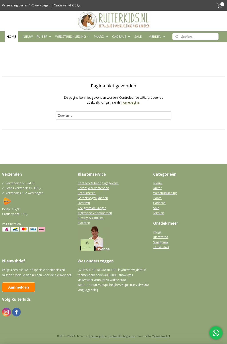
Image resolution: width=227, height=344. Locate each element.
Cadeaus (159, 203)
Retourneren (87, 193)
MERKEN (157, 36)
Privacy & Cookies (91, 218)
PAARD (101, 36)
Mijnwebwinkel (161, 336)
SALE (138, 36)
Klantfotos (160, 237)
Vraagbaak (160, 242)
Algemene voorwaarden (95, 213)
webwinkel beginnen (122, 336)
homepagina (130, 102)
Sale (156, 208)
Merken (158, 213)
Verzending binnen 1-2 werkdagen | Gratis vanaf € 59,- (41, 5)
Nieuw (157, 183)
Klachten (84, 223)
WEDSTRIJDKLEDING (72, 36)
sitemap (96, 336)
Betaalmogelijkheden (93, 198)
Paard (157, 198)
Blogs (157, 232)
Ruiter (157, 188)
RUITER (44, 36)
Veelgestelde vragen (92, 208)
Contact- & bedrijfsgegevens (98, 183)
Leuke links (161, 247)
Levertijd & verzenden (93, 188)
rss (105, 336)
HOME (11, 36)
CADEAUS (121, 36)
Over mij (84, 203)
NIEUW (28, 36)
